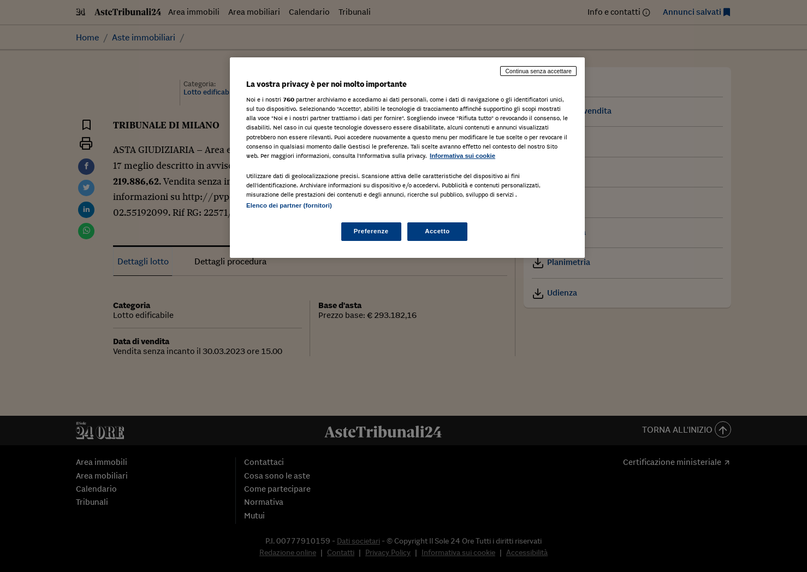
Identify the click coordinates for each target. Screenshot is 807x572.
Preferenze (371, 231)
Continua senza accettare (538, 71)
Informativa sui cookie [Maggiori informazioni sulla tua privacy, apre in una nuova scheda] (462, 155)
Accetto (437, 231)
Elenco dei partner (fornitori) (289, 205)
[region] (407, 157)
